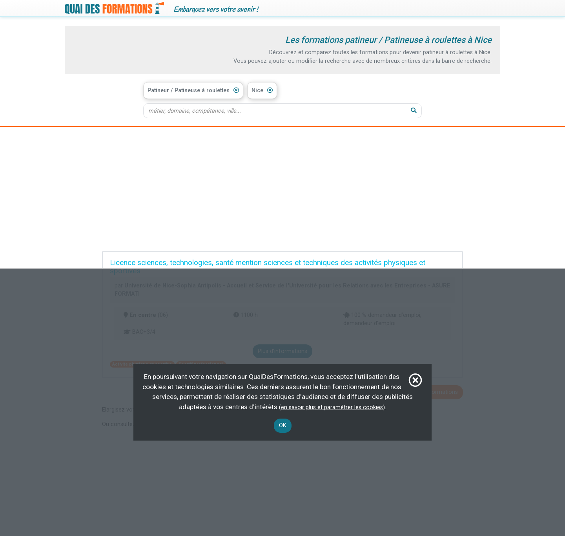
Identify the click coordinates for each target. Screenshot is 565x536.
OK (282, 425)
